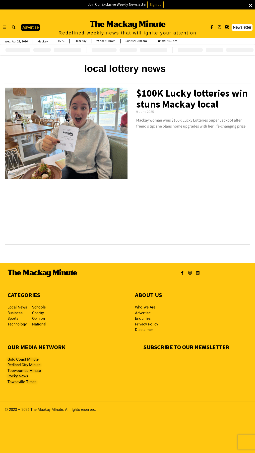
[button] (13, 27)
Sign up (155, 4)
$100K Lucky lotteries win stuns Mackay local (192, 98)
